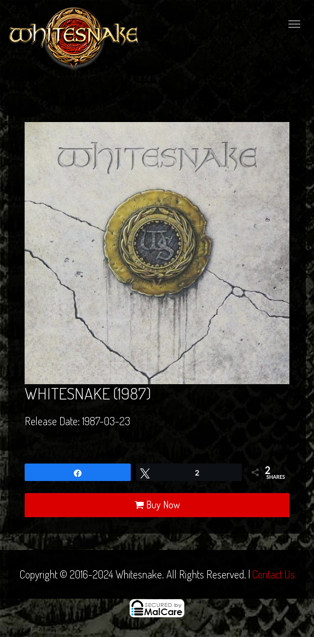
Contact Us (273, 574)
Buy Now (157, 505)
